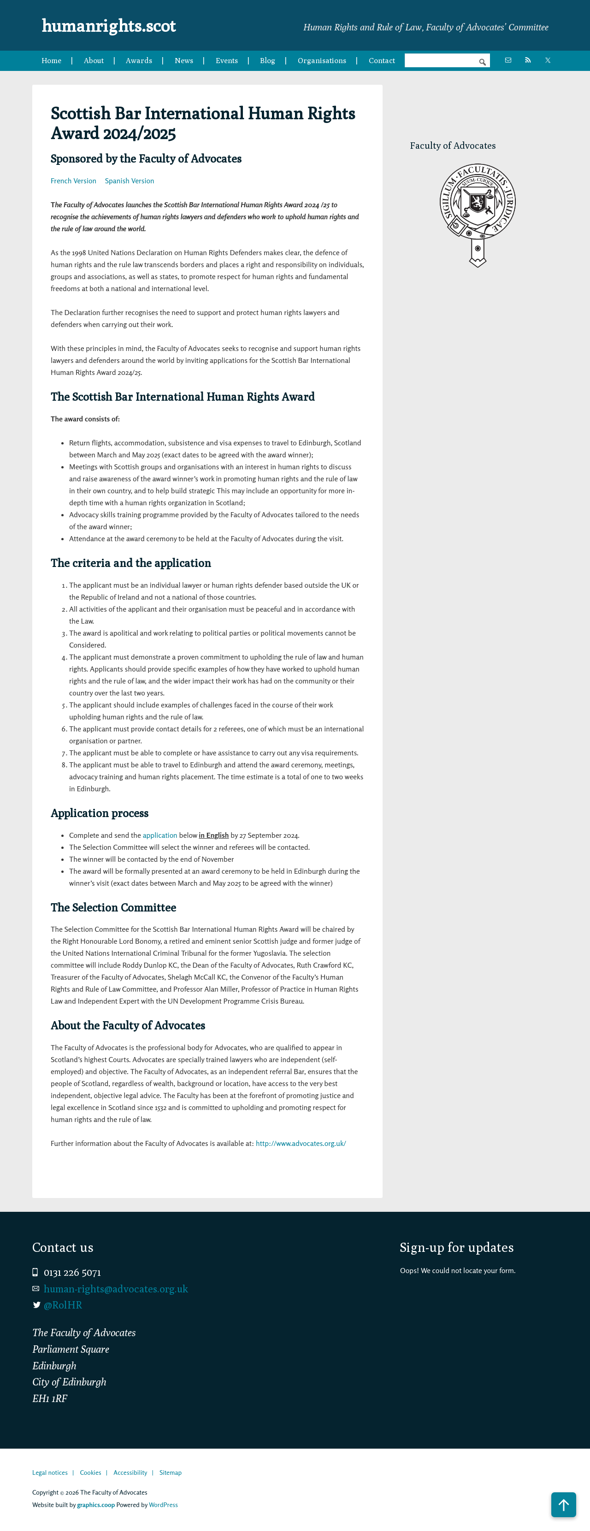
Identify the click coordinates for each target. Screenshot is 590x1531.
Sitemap (170, 1472)
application (160, 835)
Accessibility (130, 1472)
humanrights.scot (114, 25)
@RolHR (63, 1305)
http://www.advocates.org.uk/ (301, 1143)
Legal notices (50, 1472)
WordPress (163, 1504)
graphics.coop (96, 1504)
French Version (73, 180)
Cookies (90, 1472)
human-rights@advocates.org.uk (116, 1289)
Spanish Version (129, 180)
